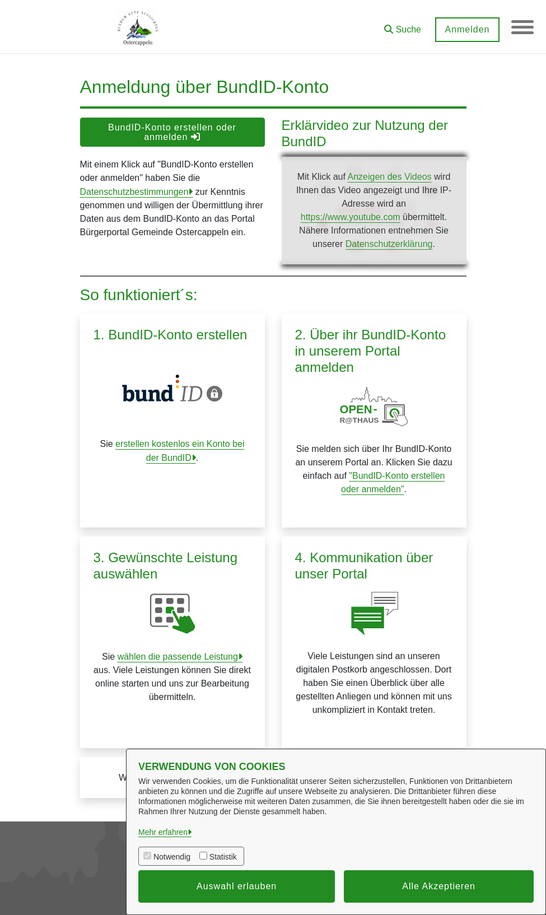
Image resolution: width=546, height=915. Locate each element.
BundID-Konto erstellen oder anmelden (172, 132)
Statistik (223, 856)
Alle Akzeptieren (438, 886)
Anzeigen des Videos (389, 176)
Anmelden (467, 29)
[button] (403, 25)
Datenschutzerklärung (389, 244)
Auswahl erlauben (237, 886)
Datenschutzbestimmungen (134, 192)
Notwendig (171, 856)
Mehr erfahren (163, 832)
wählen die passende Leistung (178, 656)
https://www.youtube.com (350, 217)
